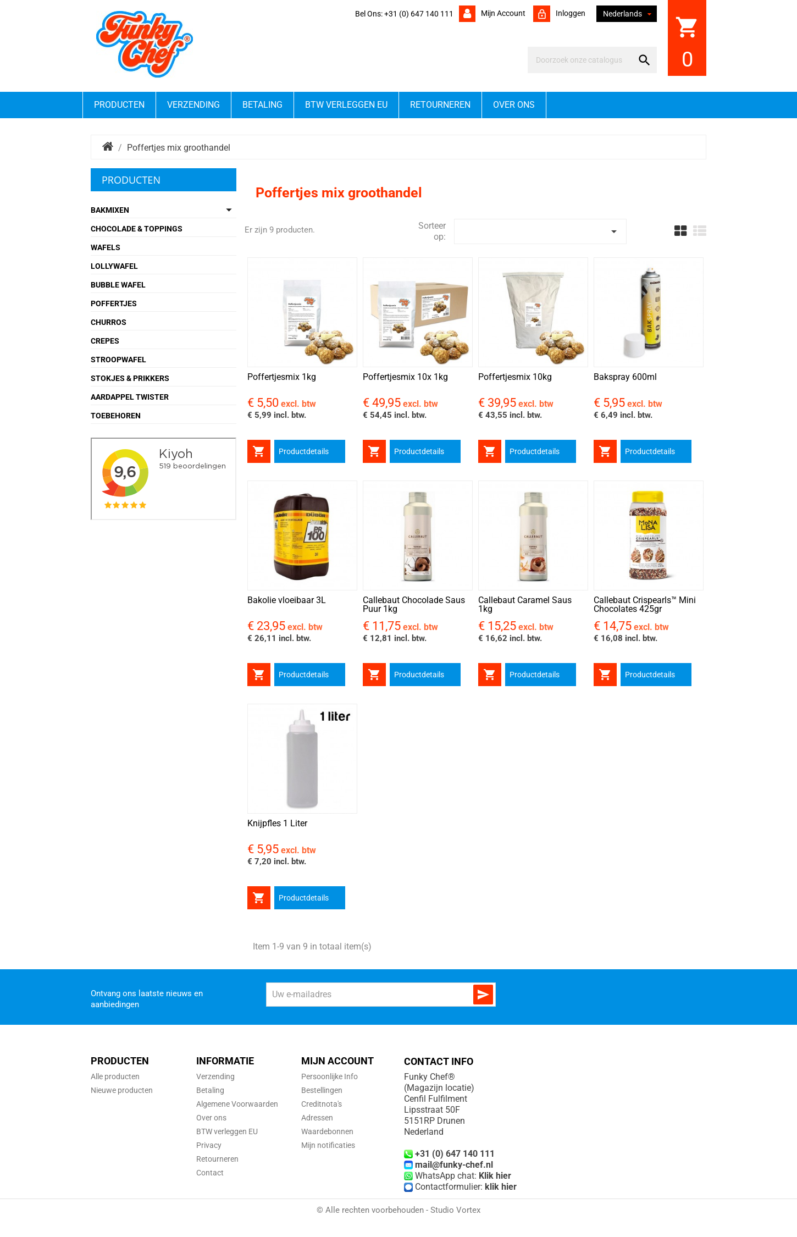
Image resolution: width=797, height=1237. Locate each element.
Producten (119, 105)
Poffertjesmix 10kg (515, 377)
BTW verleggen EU (346, 105)
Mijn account (502, 13)
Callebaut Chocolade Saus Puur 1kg (414, 604)
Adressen (317, 1117)
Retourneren (440, 105)
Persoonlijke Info (329, 1076)
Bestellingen (321, 1090)
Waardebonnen (327, 1131)
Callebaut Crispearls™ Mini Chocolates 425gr (645, 604)
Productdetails (304, 451)
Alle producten (115, 1076)
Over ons (514, 105)
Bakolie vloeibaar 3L (286, 600)
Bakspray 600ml (625, 377)
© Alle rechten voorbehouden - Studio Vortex (398, 1210)
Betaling (262, 105)
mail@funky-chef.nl (454, 1164)
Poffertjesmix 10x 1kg (405, 377)
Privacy (209, 1145)
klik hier (501, 1186)
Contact (210, 1172)
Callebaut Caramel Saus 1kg (525, 604)
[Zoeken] (582, 60)
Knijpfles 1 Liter (277, 823)
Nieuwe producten (122, 1090)
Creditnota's (321, 1104)
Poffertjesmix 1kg (281, 377)
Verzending (193, 105)
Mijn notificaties (328, 1145)
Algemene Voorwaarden (237, 1104)
